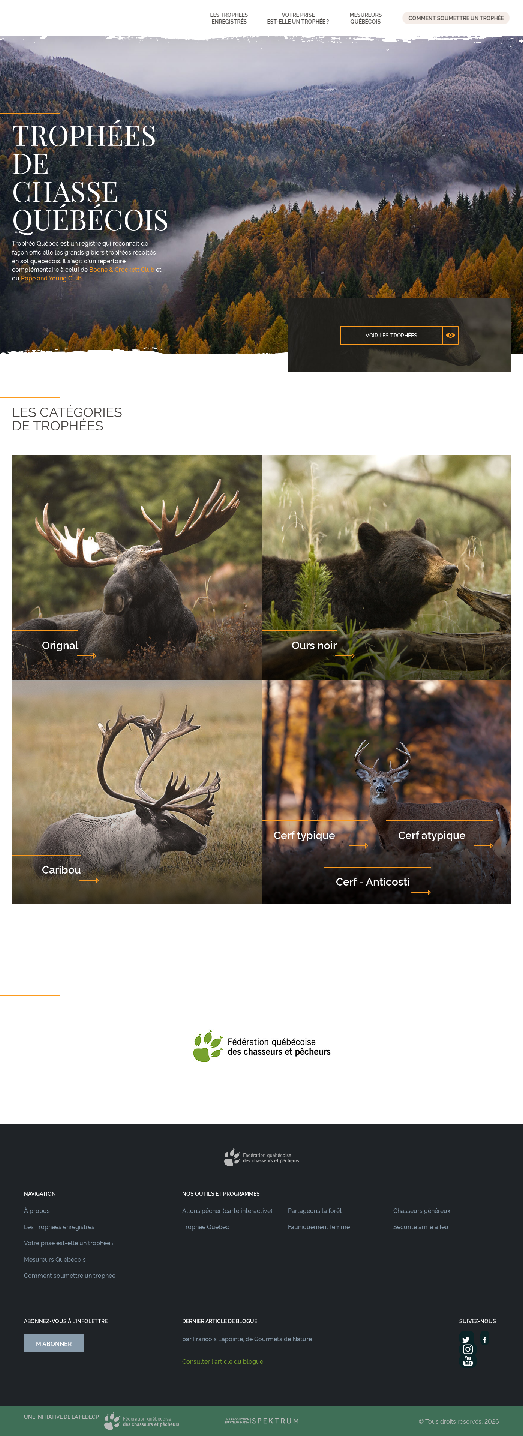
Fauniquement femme (319, 1226)
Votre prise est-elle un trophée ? (69, 1242)
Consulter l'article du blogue (222, 1361)
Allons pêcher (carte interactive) (227, 1210)
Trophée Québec (205, 1226)
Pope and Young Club (51, 278)
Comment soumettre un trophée (69, 1275)
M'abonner (54, 1343)
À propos (37, 1210)
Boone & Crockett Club (121, 269)
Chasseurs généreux (421, 1210)
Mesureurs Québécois (55, 1259)
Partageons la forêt (315, 1210)
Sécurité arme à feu (420, 1226)
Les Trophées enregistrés (59, 1226)
